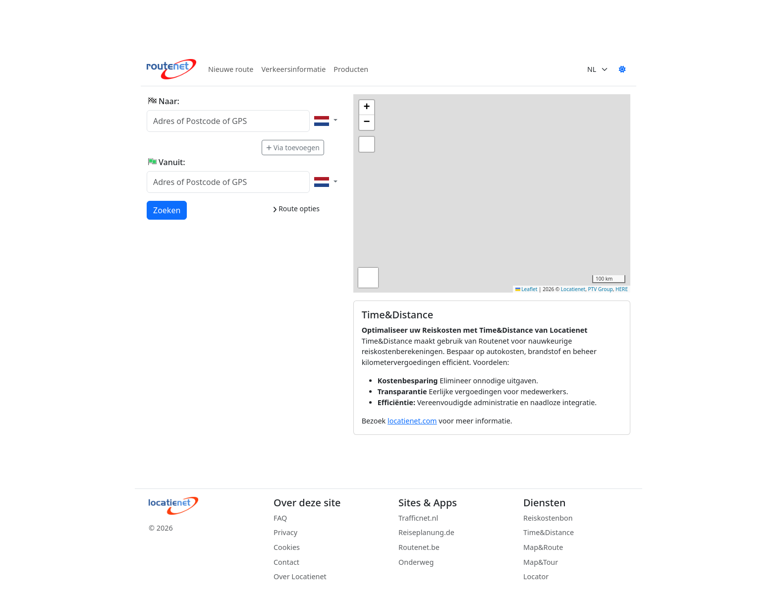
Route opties (296, 208)
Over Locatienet (300, 576)
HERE (621, 289)
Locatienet (573, 289)
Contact (286, 562)
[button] (366, 107)
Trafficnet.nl (418, 518)
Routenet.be (419, 547)
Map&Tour (540, 562)
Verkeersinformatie (293, 69)
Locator (536, 576)
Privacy (285, 532)
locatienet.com (412, 420)
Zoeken (167, 210)
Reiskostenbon (548, 518)
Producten (350, 69)
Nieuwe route (230, 69)
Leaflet (526, 289)
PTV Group (600, 289)
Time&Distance (548, 532)
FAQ (280, 518)
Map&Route (543, 547)
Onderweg (416, 562)
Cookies (287, 547)
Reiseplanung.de (426, 532)
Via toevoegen (293, 147)
